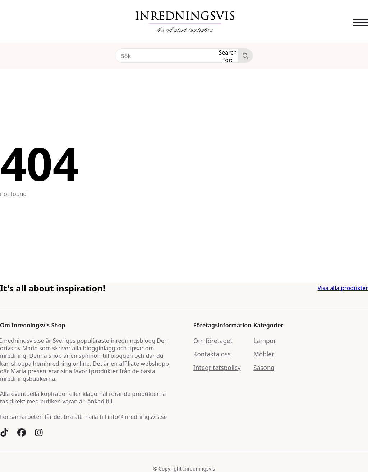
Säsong (264, 367)
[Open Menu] (360, 22)
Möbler (263, 354)
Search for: (228, 55)
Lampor (264, 341)
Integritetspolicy (217, 367)
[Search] (245, 56)
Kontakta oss (212, 354)
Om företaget (213, 341)
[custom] (4, 432)
